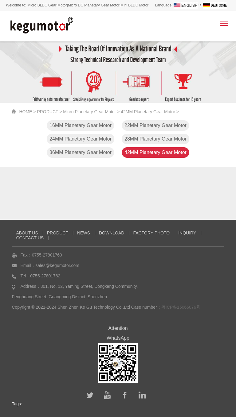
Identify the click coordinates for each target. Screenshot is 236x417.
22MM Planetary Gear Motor (155, 125)
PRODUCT (47, 111)
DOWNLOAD (111, 232)
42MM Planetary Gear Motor (148, 111)
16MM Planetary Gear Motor (80, 125)
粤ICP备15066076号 (181, 307)
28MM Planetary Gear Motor (155, 138)
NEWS (83, 232)
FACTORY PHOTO (151, 232)
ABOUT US (27, 232)
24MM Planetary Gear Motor (80, 138)
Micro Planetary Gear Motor (89, 111)
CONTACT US (30, 237)
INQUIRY (187, 232)
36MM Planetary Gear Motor (80, 152)
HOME (25, 111)
